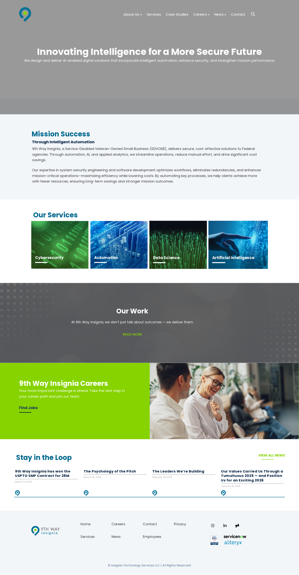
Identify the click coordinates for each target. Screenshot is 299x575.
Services (154, 14)
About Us (131, 14)
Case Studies (177, 14)
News (218, 14)
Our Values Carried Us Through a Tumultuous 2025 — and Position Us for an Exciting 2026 (252, 476)
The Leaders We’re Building (178, 471)
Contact (238, 14)
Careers (200, 14)
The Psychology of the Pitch (110, 471)
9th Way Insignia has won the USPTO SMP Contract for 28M (42, 473)
